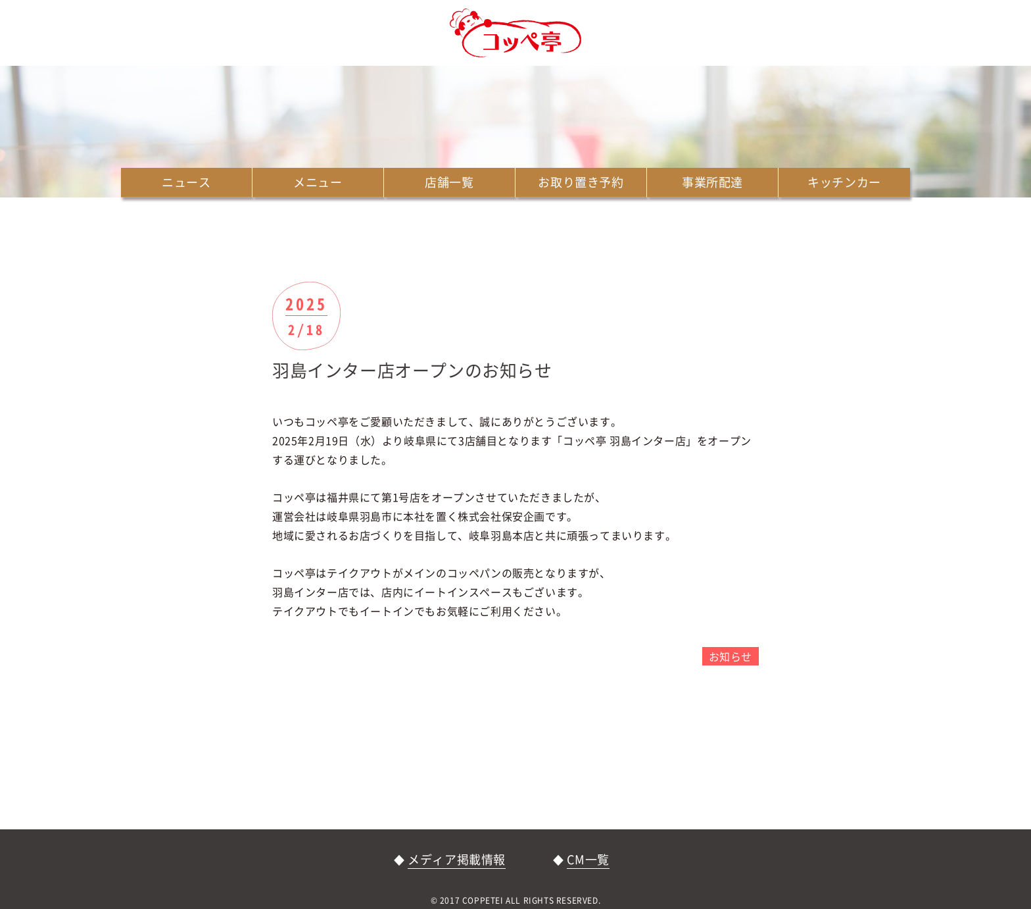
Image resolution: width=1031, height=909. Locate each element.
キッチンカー (844, 182)
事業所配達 (712, 182)
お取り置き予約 (580, 182)
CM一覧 (588, 859)
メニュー (317, 182)
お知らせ (730, 656)
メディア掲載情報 (457, 859)
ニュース (186, 182)
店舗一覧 (449, 182)
